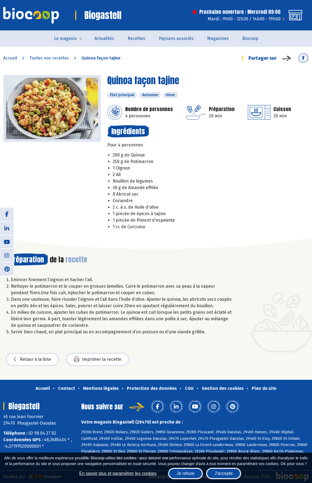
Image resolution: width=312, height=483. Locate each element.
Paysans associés (176, 38)
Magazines (218, 38)
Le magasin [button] (65, 38)
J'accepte (224, 473)
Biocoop (250, 38)
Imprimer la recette (97, 359)
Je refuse (185, 473)
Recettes (136, 38)
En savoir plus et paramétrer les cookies (118, 473)
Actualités (104, 38)
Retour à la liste (32, 359)
